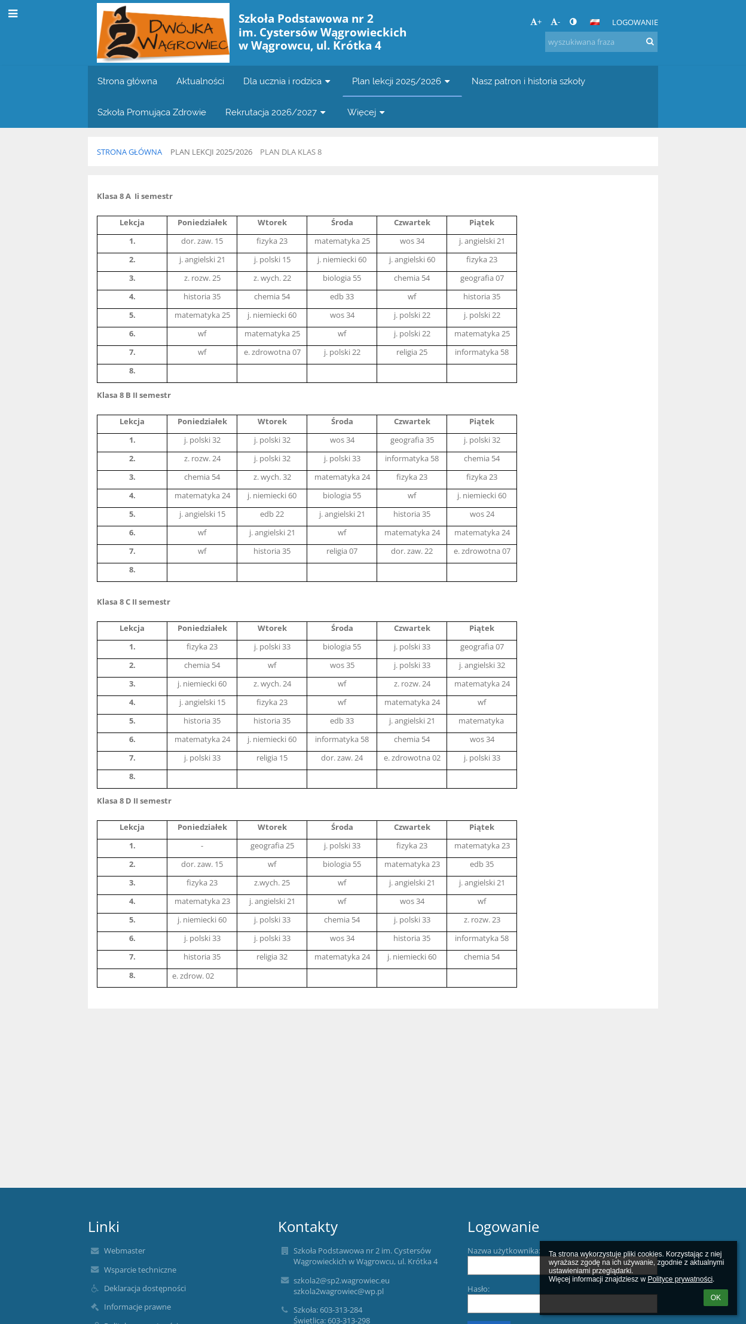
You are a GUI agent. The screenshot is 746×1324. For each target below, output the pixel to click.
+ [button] (536, 21)
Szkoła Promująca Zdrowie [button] (151, 112)
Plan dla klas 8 (291, 151)
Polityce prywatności (680, 1279)
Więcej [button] (367, 112)
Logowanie (635, 22)
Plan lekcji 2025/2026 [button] (402, 81)
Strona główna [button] (127, 81)
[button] (595, 22)
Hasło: (478, 1288)
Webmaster (124, 1250)
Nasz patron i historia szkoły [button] (528, 81)
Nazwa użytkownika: (503, 1250)
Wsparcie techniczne (140, 1269)
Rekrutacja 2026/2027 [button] (276, 112)
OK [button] (716, 1298)
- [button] (555, 21)
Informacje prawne (137, 1306)
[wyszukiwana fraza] (601, 42)
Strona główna (129, 151)
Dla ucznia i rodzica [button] (288, 81)
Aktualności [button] (200, 81)
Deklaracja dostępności (145, 1288)
